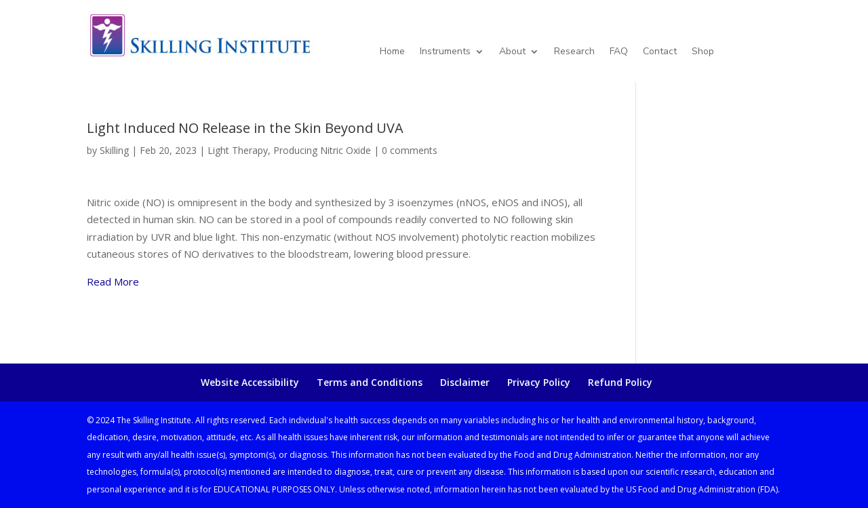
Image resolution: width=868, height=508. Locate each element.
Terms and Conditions (369, 382)
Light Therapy (238, 150)
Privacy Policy (538, 382)
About (512, 52)
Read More (113, 281)
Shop (703, 52)
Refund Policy (620, 382)
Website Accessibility (250, 382)
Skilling (114, 150)
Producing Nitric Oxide (322, 150)
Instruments (445, 52)
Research (574, 52)
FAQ (619, 52)
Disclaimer (465, 382)
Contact (660, 52)
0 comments (409, 150)
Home (392, 52)
